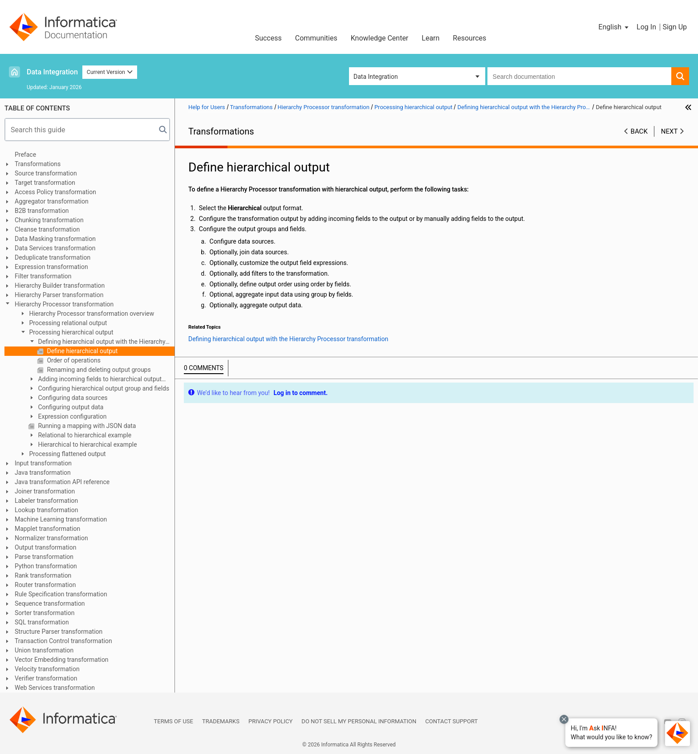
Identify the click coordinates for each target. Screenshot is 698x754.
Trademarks (220, 721)
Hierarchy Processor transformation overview (91, 313)
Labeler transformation (46, 500)
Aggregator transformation (52, 201)
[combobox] (579, 76)
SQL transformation (42, 622)
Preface (25, 154)
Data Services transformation (55, 248)
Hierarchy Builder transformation (60, 285)
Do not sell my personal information (358, 721)
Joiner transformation (45, 491)
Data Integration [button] (375, 76)
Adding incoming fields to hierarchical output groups (95, 379)
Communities (316, 38)
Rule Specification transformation (61, 594)
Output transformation (45, 547)
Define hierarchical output (81, 351)
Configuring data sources (72, 397)
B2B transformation (42, 210)
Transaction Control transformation (63, 640)
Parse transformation (44, 556)
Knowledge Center (380, 38)
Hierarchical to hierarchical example (87, 444)
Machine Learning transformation (61, 519)
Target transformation (45, 182)
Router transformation (45, 584)
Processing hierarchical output (71, 332)
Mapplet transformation (47, 528)
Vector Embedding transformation (62, 659)
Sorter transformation (44, 612)
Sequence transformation (50, 603)
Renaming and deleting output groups (98, 369)
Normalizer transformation (51, 538)
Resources (469, 38)
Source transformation (46, 173)
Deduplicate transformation (52, 257)
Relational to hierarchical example (84, 435)
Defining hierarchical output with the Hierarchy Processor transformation (97, 342)
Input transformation (43, 463)
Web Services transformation (55, 687)
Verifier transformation (46, 678)
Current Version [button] (110, 72)
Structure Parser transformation (58, 631)
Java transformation (43, 472)
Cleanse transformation (47, 229)
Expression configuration (72, 416)
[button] (611, 732)
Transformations (38, 163)
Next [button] (669, 131)
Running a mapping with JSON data (86, 425)
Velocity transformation (47, 668)
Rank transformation (43, 575)
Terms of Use (173, 721)
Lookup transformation (46, 510)
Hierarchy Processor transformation (64, 304)
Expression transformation (51, 266)
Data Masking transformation (55, 238)
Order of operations (73, 360)
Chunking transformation (49, 220)
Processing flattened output (67, 453)
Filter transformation (43, 276)
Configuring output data (70, 407)
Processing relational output (67, 322)
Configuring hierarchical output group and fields (103, 388)
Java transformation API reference (62, 481)
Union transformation (44, 650)
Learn (430, 38)
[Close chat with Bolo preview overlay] (564, 719)
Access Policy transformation (55, 192)
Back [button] (639, 131)
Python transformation (46, 566)
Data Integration (52, 72)
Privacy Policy (270, 721)
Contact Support (451, 721)
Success (268, 38)
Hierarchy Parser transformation (59, 294)
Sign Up (674, 27)
